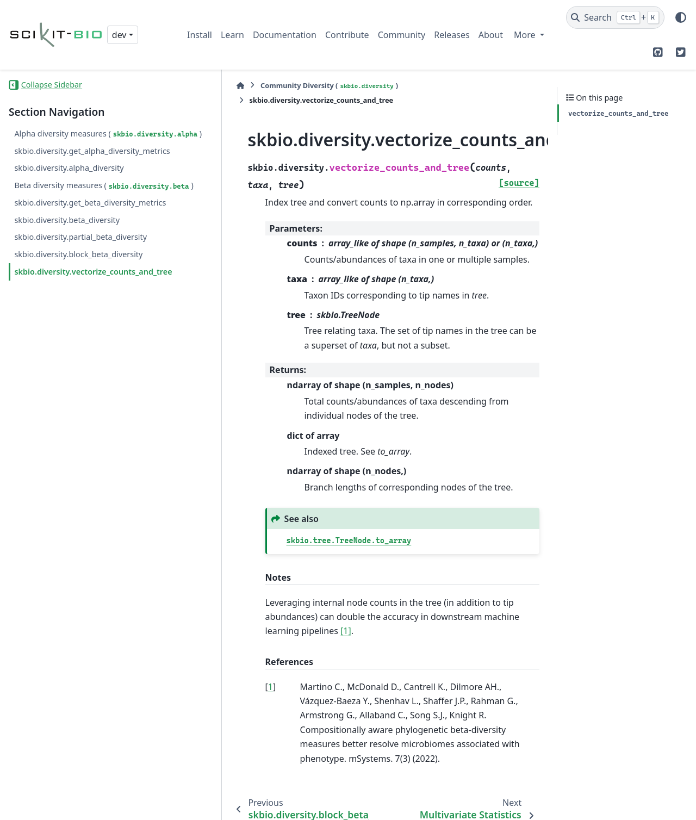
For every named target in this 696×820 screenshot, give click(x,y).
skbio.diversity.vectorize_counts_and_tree (88, 316)
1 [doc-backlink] (222, 640)
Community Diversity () (281, 85)
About (490, 35)
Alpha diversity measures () (61, 140)
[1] (483, 584)
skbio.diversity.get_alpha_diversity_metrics (88, 170)
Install (199, 35)
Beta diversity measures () (58, 217)
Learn (232, 35)
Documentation (284, 35)
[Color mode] (680, 17)
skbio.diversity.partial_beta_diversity (80, 276)
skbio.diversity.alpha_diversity (68, 194)
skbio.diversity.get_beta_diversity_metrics (90, 241)
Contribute (347, 35)
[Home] (192, 85)
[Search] (615, 17)
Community (402, 35)
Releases (451, 35)
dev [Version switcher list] (119, 35)
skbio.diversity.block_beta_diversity (78, 293)
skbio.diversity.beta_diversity (67, 258)
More (526, 35)
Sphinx (386, 804)
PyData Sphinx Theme (613, 804)
